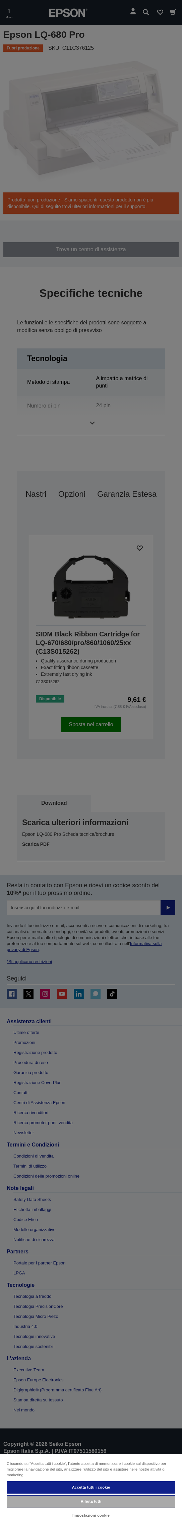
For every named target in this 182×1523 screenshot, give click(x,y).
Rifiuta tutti (91, 1501)
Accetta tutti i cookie (91, 1487)
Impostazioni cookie (91, 1515)
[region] (91, 1488)
